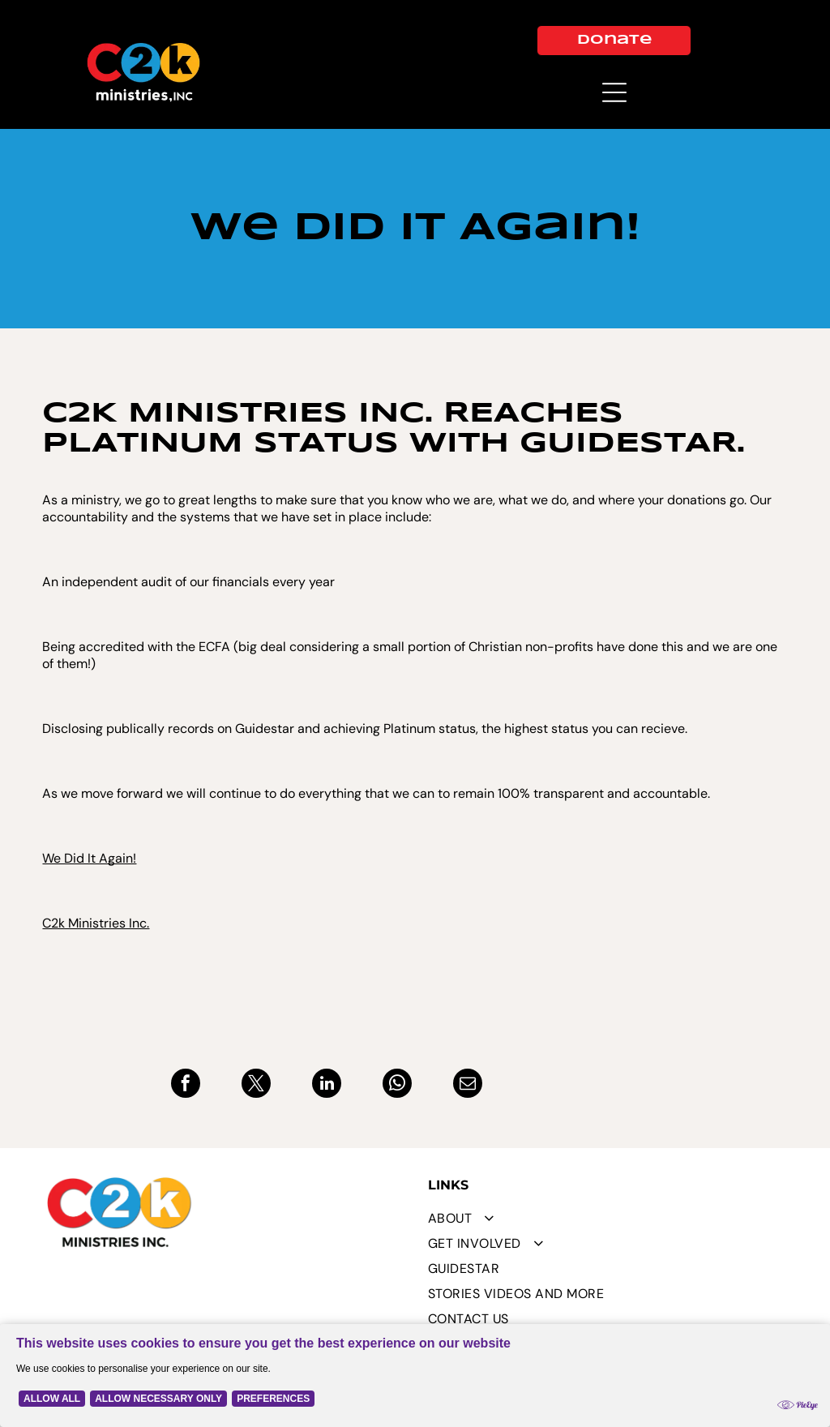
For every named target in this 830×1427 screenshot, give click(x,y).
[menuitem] (606, 1218)
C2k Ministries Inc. (95, 923)
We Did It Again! (89, 858)
